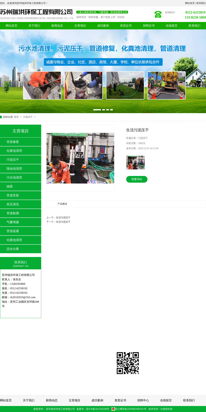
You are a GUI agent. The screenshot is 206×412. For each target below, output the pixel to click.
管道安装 (13, 195)
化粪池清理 (14, 150)
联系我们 (201, 3)
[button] (97, 109)
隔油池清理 (14, 168)
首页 (16, 117)
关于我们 (34, 25)
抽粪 (10, 186)
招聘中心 (143, 400)
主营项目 (80, 25)
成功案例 (103, 25)
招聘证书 (149, 25)
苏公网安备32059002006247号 (129, 409)
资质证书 (126, 25)
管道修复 (13, 142)
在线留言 (172, 25)
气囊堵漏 (13, 222)
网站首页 (190, 3)
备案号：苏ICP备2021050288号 (93, 409)
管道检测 (13, 213)
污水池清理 (14, 177)
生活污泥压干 (63, 217)
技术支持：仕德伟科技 (160, 409)
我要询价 (136, 179)
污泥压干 (28, 117)
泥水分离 (13, 249)
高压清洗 (13, 204)
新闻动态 (57, 25)
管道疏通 (13, 231)
